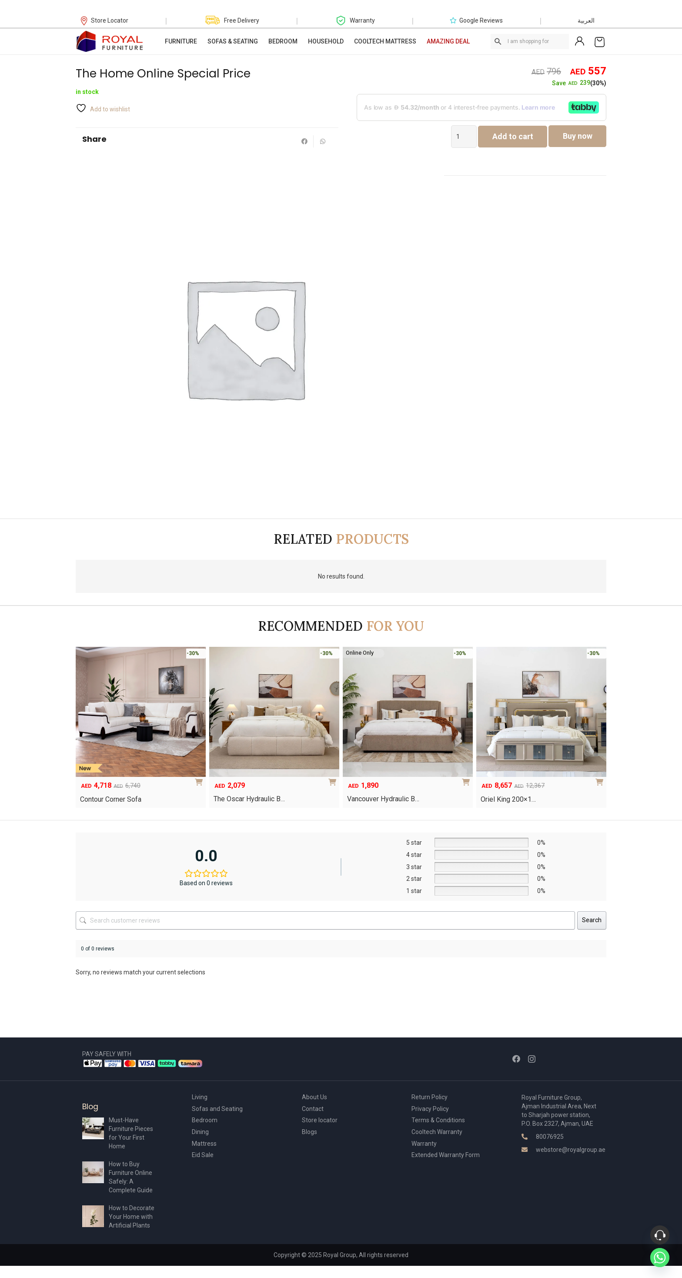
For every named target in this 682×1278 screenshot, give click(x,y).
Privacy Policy (430, 1108)
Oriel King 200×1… (508, 799)
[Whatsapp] (659, 1257)
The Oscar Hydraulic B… (249, 799)
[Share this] (304, 141)
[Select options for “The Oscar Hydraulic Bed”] (334, 779)
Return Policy (429, 1097)
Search (592, 920)
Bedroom (204, 1120)
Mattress (204, 1143)
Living (199, 1097)
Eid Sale (203, 1154)
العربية (586, 20)
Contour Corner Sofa (110, 799)
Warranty (424, 1143)
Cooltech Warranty (436, 1131)
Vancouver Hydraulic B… (383, 799)
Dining (200, 1131)
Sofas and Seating (217, 1108)
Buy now (577, 136)
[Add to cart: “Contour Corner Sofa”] (200, 779)
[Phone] (659, 1235)
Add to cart (512, 136)
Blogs (309, 1131)
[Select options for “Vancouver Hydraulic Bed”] (467, 779)
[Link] (110, 41)
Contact (313, 1108)
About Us (314, 1097)
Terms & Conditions (438, 1120)
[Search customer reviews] (325, 920)
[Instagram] (531, 1059)
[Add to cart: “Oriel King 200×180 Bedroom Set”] (601, 779)
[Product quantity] (464, 136)
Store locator (320, 1120)
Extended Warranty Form (445, 1154)
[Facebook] (516, 1059)
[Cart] (599, 41)
